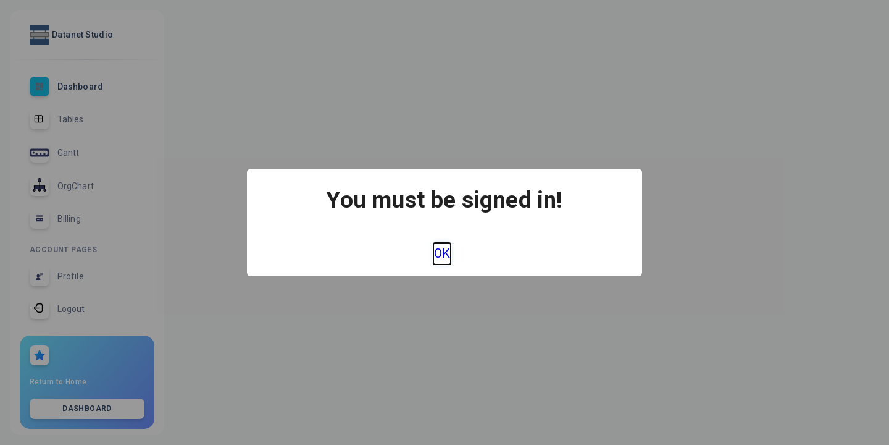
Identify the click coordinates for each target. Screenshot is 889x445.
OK (442, 253)
